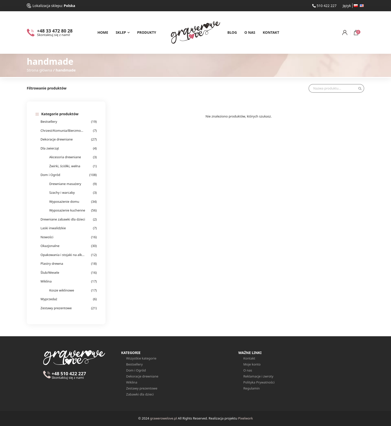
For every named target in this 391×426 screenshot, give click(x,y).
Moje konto (251, 364)
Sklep (121, 32)
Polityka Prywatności (258, 382)
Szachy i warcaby (62, 192)
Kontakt (271, 32)
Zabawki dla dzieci (140, 394)
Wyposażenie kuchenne (67, 210)
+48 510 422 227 (69, 376)
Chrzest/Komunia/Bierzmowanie (63, 130)
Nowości (46, 237)
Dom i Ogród (50, 174)
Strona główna (39, 70)
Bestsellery (48, 121)
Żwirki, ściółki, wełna (64, 166)
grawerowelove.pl (163, 418)
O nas (250, 32)
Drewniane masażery (65, 184)
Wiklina (46, 281)
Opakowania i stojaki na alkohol (63, 254)
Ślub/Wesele (49, 272)
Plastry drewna (51, 263)
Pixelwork (245, 418)
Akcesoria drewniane (65, 157)
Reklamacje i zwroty (258, 376)
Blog (232, 32)
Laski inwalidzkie (53, 228)
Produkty (146, 32)
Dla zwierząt (49, 148)
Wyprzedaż (48, 299)
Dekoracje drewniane (56, 139)
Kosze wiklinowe (61, 290)
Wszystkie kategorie (141, 358)
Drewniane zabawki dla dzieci (62, 219)
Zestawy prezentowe (56, 308)
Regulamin (251, 388)
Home (103, 32)
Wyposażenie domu (64, 201)
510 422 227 (324, 5)
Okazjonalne (50, 246)
